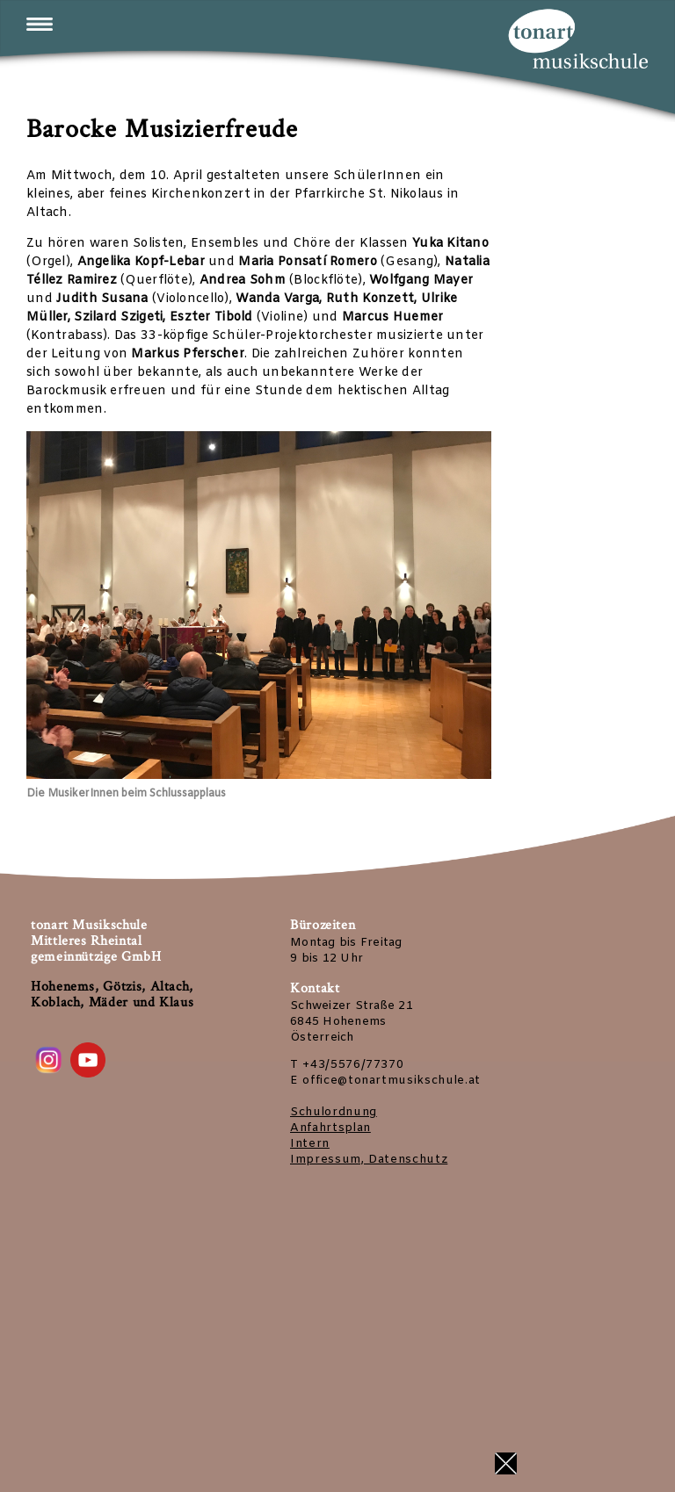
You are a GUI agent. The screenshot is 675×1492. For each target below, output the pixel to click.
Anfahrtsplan (330, 1128)
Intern (310, 1143)
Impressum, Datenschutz (368, 1159)
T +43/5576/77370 (346, 1064)
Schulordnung (333, 1112)
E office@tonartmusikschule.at (385, 1080)
